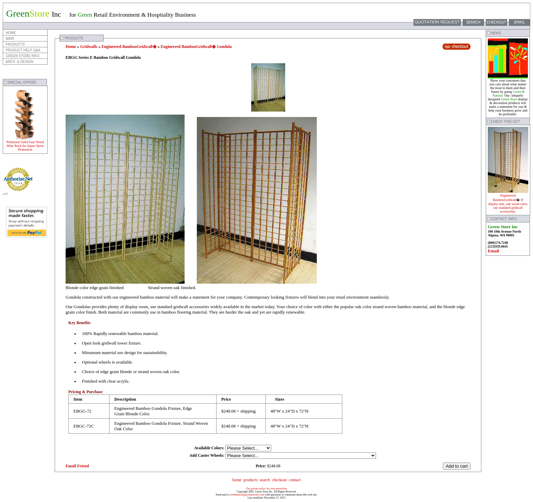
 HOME (10, 33)
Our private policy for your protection (266, 488)
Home (71, 46)
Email (493, 250)
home (237, 480)
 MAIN (9, 38)
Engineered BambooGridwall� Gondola (196, 46)
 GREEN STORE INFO (22, 56)
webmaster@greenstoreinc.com (247, 494)
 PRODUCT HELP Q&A (22, 50)
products (250, 480)
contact (295, 480)
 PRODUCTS (15, 44)
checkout (279, 480)
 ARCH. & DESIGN (19, 62)
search (265, 480)
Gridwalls (89, 46)
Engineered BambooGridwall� (128, 46)
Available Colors (208, 448)
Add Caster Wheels (206, 455)
